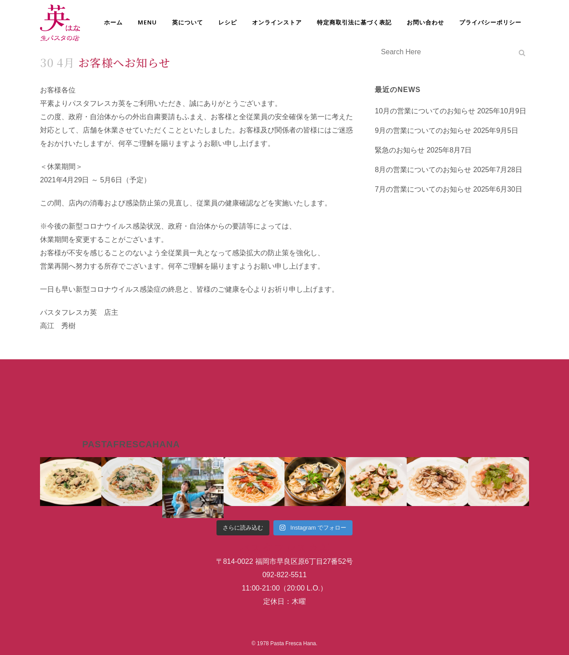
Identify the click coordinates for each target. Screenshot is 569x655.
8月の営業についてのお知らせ (423, 169)
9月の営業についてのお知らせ (423, 130)
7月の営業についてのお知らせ (423, 189)
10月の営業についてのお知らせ (425, 111)
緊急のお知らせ (400, 150)
